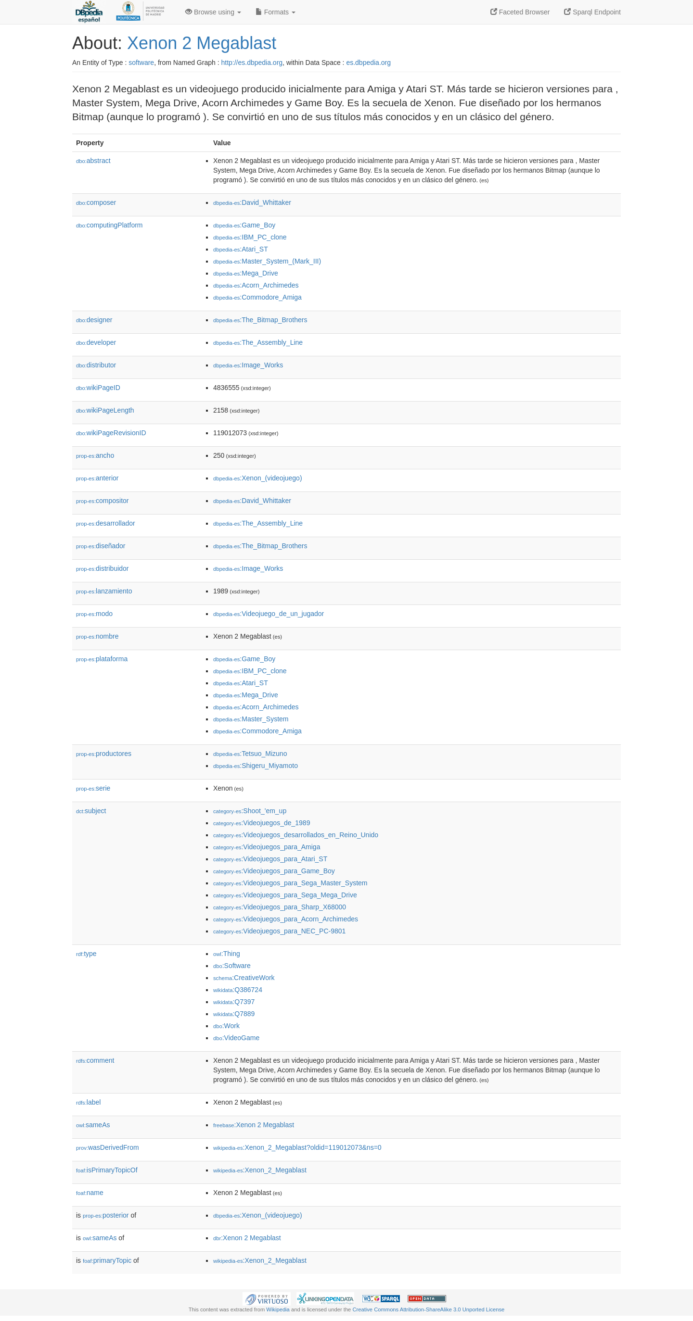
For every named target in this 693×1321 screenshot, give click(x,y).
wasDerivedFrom (107, 1147)
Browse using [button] (213, 12)
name (89, 1192)
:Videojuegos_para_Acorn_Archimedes (285, 919)
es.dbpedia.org (368, 62)
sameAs (93, 1125)
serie (93, 788)
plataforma (102, 659)
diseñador (101, 546)
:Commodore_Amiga (257, 297)
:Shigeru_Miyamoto (255, 765)
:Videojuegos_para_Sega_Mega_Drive (285, 895)
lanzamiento (104, 591)
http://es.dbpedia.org (251, 62)
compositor (102, 500)
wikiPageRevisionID (111, 433)
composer (96, 202)
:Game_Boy (244, 225)
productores (103, 753)
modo (94, 613)
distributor (96, 365)
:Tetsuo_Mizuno (250, 753)
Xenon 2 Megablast (201, 43)
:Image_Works (248, 365)
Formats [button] (275, 12)
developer (96, 342)
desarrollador (105, 523)
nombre (97, 636)
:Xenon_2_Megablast (260, 1170)
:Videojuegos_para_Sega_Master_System (290, 883)
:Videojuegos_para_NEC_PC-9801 (279, 931)
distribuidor (102, 568)
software (141, 62)
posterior (106, 1215)
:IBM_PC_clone (250, 237)
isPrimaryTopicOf (107, 1170)
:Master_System (251, 719)
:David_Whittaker (252, 202)
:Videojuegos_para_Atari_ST (270, 859)
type (86, 953)
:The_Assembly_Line (258, 342)
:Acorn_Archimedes (256, 285)
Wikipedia (278, 1309)
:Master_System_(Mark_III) (267, 261)
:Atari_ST (240, 249)
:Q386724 (237, 990)
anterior (97, 478)
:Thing (226, 953)
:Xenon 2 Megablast (253, 1125)
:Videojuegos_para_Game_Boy (274, 871)
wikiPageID (98, 387)
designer (94, 320)
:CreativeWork (244, 977)
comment (95, 1060)
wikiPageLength (105, 410)
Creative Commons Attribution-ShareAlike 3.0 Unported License (428, 1309)
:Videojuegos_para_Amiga (266, 847)
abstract (93, 160)
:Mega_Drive (245, 273)
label (88, 1102)
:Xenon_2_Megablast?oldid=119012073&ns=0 (297, 1147)
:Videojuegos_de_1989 (261, 823)
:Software (232, 965)
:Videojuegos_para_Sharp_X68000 (279, 907)
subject (91, 811)
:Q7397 (234, 1002)
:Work (226, 1026)
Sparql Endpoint (592, 12)
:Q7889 (234, 1014)
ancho (95, 455)
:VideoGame (236, 1038)
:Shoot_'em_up (249, 811)
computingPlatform (109, 225)
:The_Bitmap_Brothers (260, 320)
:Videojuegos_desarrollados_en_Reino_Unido (295, 835)
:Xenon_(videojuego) (257, 478)
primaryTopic (107, 1260)
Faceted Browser (520, 12)
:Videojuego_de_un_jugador (268, 613)
